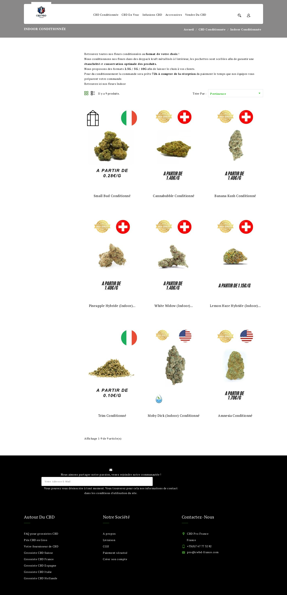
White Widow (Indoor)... (173, 305)
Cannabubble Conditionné (173, 195)
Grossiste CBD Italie (38, 572)
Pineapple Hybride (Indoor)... (112, 305)
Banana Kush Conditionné (235, 195)
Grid (86, 93)
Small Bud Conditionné (112, 195)
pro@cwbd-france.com (202, 552)
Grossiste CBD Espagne (40, 565)
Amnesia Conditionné (235, 415)
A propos (109, 533)
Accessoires (173, 15)
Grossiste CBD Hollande (40, 578)
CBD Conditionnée (106, 15)
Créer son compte (115, 559)
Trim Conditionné (112, 415)
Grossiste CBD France (39, 559)
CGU (106, 546)
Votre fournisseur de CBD (41, 546)
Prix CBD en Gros (35, 540)
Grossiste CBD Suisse (38, 553)
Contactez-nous (198, 517)
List (93, 93)
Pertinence (236, 93)
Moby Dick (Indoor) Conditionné (174, 415)
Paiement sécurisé (115, 553)
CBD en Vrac (130, 15)
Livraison (109, 540)
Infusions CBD (152, 15)
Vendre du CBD (195, 15)
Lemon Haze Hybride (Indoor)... (235, 305)
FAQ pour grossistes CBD (41, 533)
